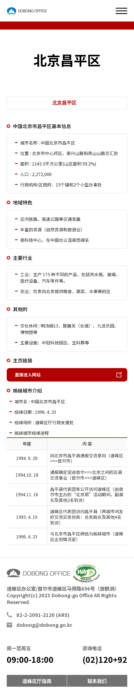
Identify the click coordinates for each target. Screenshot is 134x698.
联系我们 (97, 680)
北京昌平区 (64, 103)
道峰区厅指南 (36, 680)
